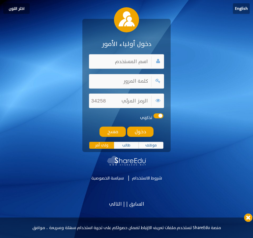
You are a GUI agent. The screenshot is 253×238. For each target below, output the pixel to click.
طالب (126, 145)
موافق (38, 227)
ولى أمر (101, 145)
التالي (115, 204)
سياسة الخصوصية (107, 178)
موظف (151, 145)
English (241, 8)
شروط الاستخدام (147, 178)
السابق (136, 204)
